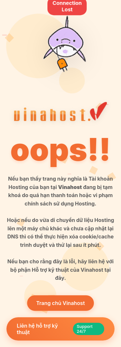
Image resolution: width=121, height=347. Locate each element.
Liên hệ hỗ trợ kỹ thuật (60, 328)
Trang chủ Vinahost (60, 303)
